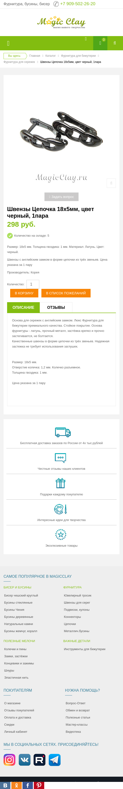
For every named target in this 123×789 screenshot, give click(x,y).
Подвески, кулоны (76, 609)
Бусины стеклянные (18, 602)
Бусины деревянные (18, 617)
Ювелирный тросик (77, 595)
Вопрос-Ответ (76, 703)
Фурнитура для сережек (19, 62)
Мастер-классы (77, 724)
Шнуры (9, 670)
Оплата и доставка (17, 717)
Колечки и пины (15, 649)
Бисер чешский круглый (21, 595)
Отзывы (56, 307)
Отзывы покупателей (19, 710)
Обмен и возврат (78, 710)
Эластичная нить (16, 677)
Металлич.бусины (76, 631)
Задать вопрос (61, 197)
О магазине (12, 703)
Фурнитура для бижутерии (78, 55)
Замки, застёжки (16, 656)
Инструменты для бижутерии (84, 649)
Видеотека (73, 731)
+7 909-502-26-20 (77, 3)
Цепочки (70, 624)
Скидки (9, 724)
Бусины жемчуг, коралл (20, 631)
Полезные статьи (78, 717)
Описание (23, 307)
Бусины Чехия (14, 609)
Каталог (50, 55)
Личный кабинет (15, 731)
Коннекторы (72, 617)
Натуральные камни (18, 624)
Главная (34, 55)
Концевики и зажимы (19, 663)
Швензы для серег (77, 602)
